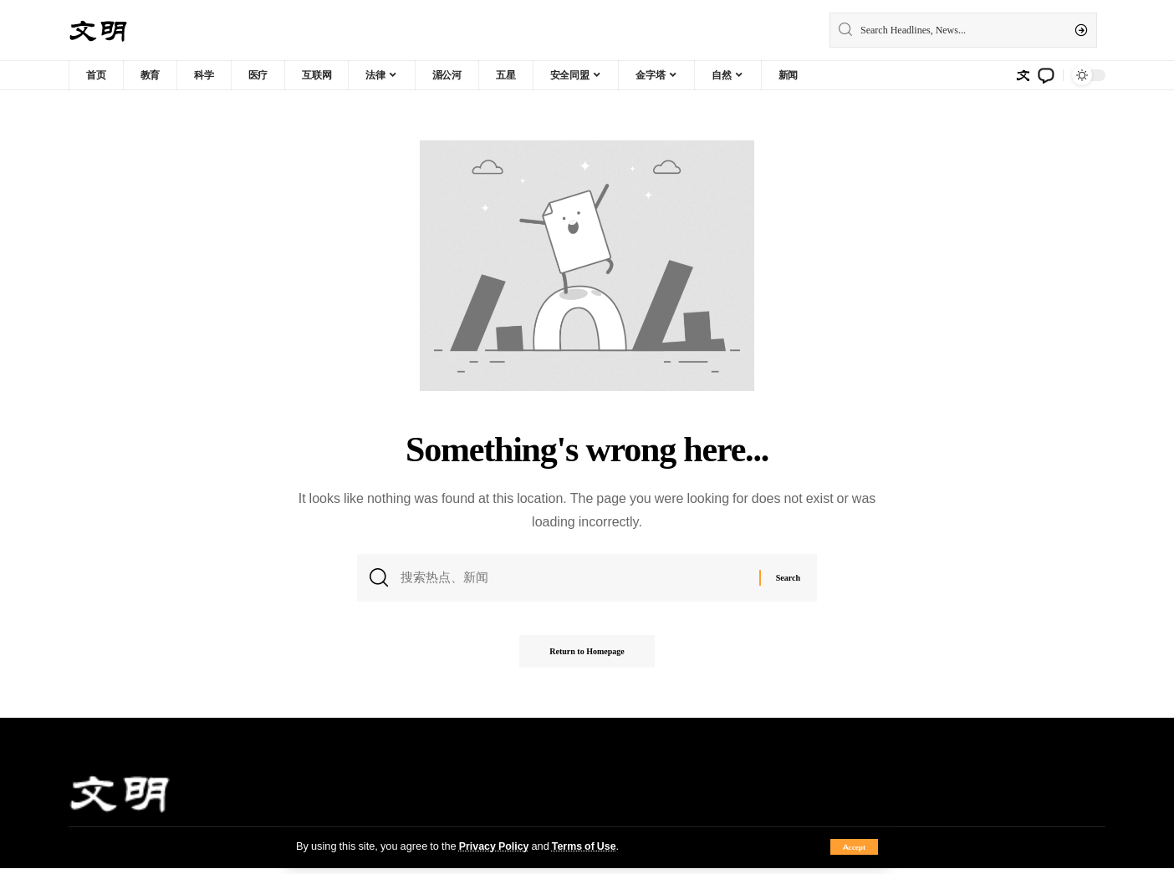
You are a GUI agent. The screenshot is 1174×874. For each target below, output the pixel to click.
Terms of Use (587, 845)
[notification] (1046, 75)
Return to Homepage (586, 657)
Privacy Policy (495, 845)
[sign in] (1022, 75)
